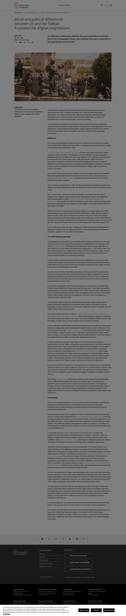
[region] (63, 610)
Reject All (96, 610)
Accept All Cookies (109, 610)
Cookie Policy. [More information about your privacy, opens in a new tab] (6, 614)
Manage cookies (84, 610)
